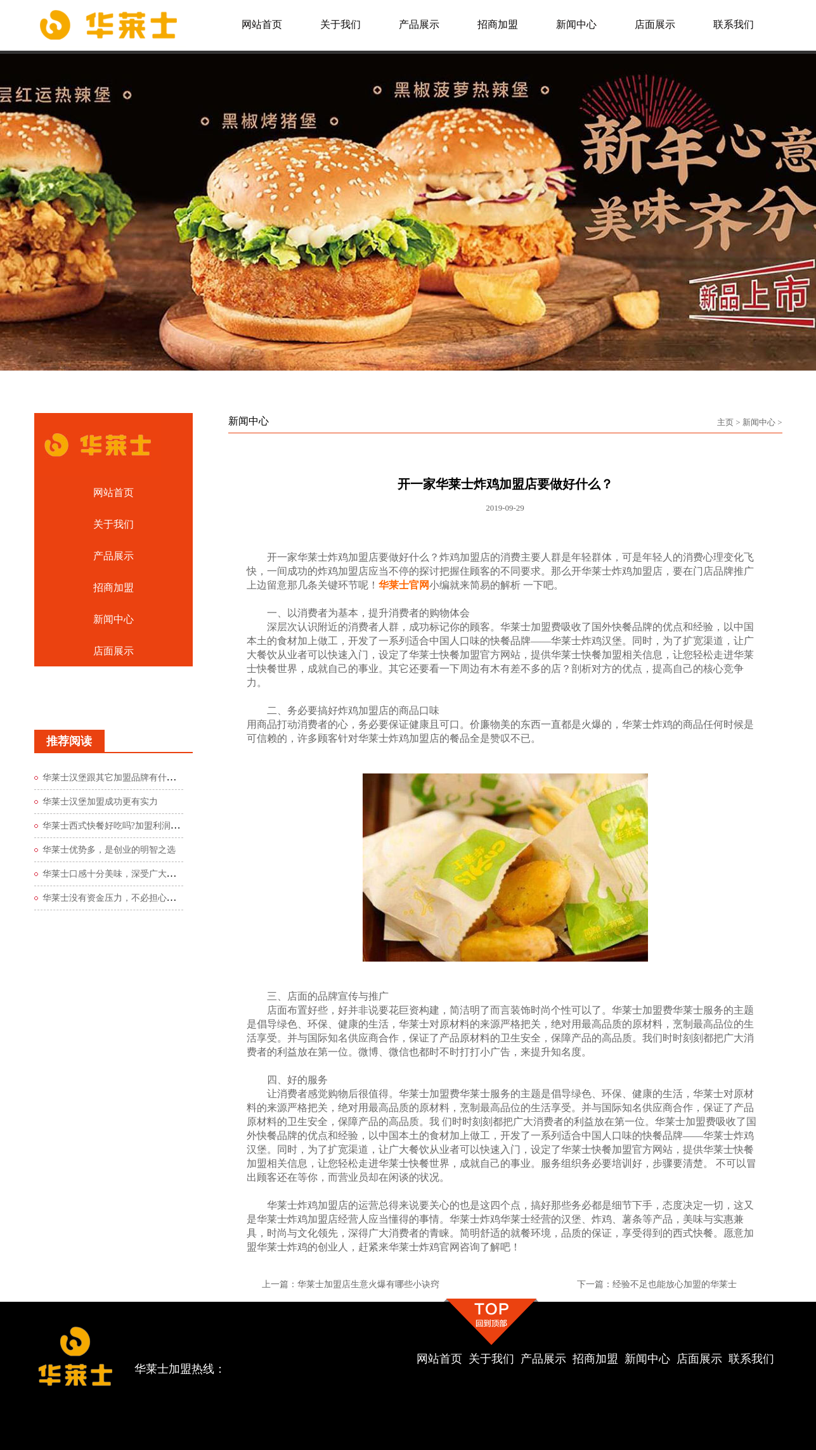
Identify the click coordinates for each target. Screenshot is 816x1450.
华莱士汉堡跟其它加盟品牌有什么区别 (117, 777)
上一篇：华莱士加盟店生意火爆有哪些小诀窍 (350, 1284)
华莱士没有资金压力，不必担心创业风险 (122, 898)
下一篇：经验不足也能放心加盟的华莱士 (657, 1284)
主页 (725, 422)
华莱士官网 (404, 585)
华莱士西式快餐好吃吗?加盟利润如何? (117, 825)
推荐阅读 (69, 741)
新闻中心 (758, 422)
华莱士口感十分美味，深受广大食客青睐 (122, 874)
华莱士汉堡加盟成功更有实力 (100, 801)
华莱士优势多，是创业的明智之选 (109, 850)
